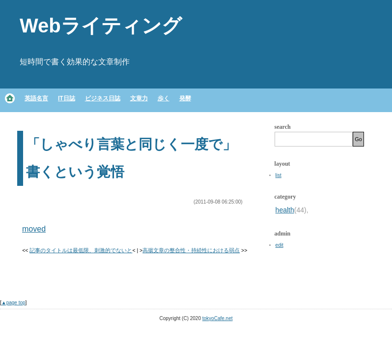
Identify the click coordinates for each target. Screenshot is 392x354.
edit (279, 245)
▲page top (13, 302)
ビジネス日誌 (102, 98)
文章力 (139, 98)
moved (34, 229)
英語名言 (36, 98)
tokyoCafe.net (217, 318)
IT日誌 (66, 98)
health (285, 210)
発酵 (185, 98)
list (278, 175)
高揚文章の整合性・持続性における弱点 (191, 250)
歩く (163, 98)
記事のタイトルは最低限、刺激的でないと (80, 250)
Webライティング (101, 25)
